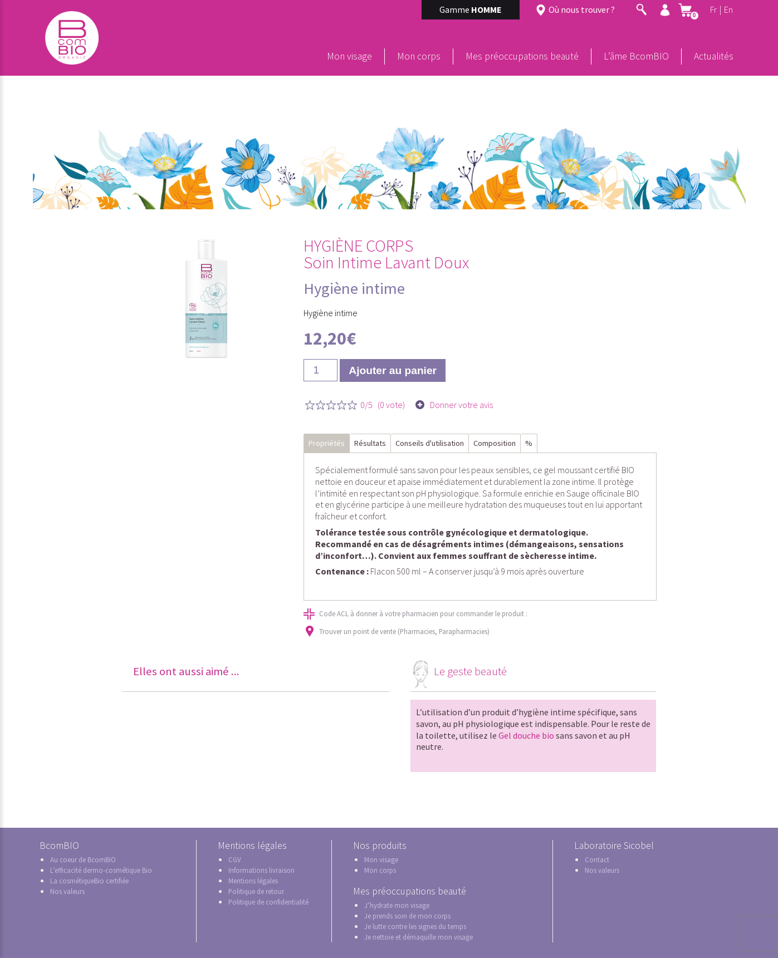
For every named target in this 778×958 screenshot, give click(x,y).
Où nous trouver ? (582, 9)
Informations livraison (261, 870)
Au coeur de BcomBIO (83, 859)
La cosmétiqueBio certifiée (89, 880)
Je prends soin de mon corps (407, 915)
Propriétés (327, 443)
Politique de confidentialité (268, 901)
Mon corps (419, 56)
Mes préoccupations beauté (522, 56)
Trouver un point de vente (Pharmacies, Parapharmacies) (404, 631)
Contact (597, 859)
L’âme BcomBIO (636, 56)
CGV (234, 859)
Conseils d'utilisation (429, 443)
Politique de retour (256, 891)
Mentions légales (253, 880)
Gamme (470, 9)
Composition (494, 443)
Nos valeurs (67, 891)
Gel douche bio (526, 735)
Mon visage (349, 56)
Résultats (370, 443)
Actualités (713, 56)
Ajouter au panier (393, 370)
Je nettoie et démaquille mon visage (418, 936)
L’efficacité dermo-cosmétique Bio (101, 870)
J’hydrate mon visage (396, 905)
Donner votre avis (461, 405)
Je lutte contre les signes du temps (415, 926)
